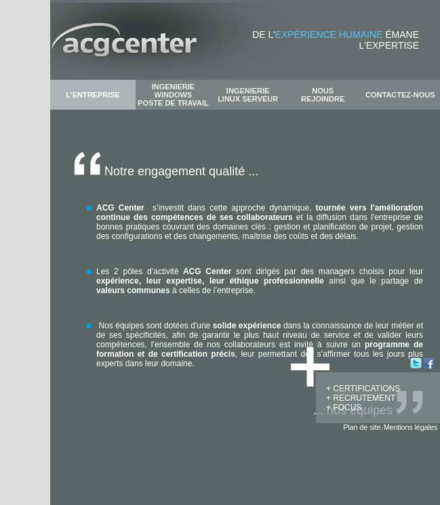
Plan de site (361, 427)
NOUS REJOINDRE (322, 95)
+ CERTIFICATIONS (363, 388)
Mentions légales (410, 427)
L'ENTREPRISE (93, 95)
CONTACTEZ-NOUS (400, 95)
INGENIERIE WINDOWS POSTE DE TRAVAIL (173, 95)
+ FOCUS (343, 407)
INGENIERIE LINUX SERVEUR (248, 95)
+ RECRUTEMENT (360, 398)
